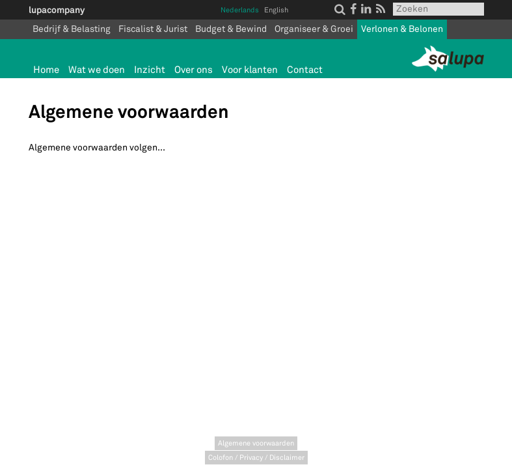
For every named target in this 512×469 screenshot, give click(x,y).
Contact (305, 70)
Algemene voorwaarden (256, 443)
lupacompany (57, 10)
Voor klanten (250, 70)
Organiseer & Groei (314, 29)
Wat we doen (96, 70)
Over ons (193, 70)
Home (46, 70)
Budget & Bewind (231, 29)
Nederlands (240, 10)
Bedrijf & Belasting (72, 29)
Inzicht (149, 70)
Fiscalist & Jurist (152, 29)
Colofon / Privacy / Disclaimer (256, 457)
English (276, 10)
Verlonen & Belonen (402, 29)
